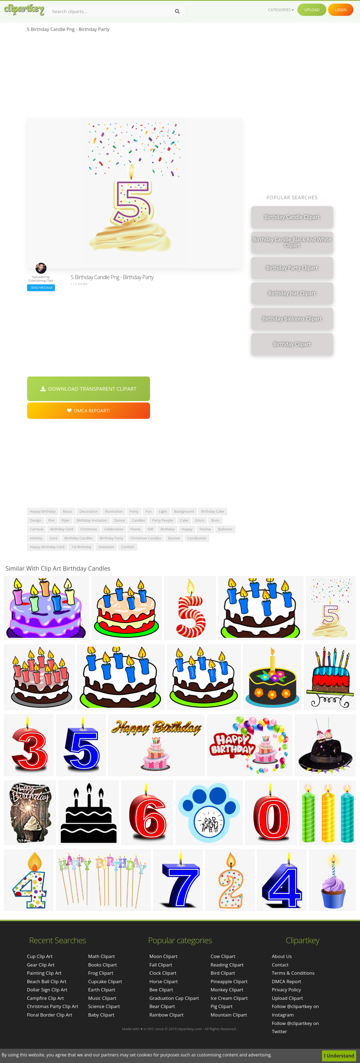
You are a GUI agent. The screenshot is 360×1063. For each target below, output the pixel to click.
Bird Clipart (222, 973)
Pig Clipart (221, 1006)
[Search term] (116, 11)
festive (205, 529)
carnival (36, 529)
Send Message (41, 287)
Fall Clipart (160, 965)
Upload (312, 9)
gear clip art (41, 965)
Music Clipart (102, 998)
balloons (225, 529)
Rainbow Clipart (166, 1015)
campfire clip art (45, 998)
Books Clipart (102, 965)
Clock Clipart (162, 973)
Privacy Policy (286, 989)
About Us (282, 956)
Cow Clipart (222, 956)
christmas (88, 529)
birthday (167, 529)
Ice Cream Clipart (229, 998)
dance (119, 520)
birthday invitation (92, 520)
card (53, 538)
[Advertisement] (134, 77)
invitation (106, 546)
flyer (65, 520)
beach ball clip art (46, 981)
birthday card (61, 529)
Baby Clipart (101, 1015)
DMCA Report (286, 981)
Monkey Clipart (226, 989)
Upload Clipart (287, 998)
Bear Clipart (162, 1006)
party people (162, 520)
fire (51, 520)
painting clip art (44, 973)
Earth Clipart (101, 989)
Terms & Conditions (293, 973)
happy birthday (43, 511)
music (67, 511)
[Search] (177, 11)
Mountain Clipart (228, 1015)
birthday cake (212, 511)
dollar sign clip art (47, 989)
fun (149, 511)
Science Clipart (104, 1006)
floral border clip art (49, 1015)
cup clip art (40, 956)
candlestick (197, 538)
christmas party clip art (52, 1006)
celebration (113, 529)
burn (215, 520)
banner (174, 538)
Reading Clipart (226, 965)
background (184, 511)
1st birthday (81, 546)
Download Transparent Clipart (88, 388)
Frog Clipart (100, 973)
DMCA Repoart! (88, 410)
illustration (114, 511)
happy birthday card (47, 546)
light (163, 511)
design (35, 520)
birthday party (111, 538)
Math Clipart (101, 956)
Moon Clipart (163, 956)
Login (341, 9)
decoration (89, 511)
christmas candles (145, 538)
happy (187, 529)
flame (135, 529)
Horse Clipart (163, 981)
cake (184, 520)
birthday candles (79, 538)
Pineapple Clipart (228, 981)
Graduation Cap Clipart (174, 998)
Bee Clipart (161, 989)
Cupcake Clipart (105, 981)
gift (151, 529)
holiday (36, 538)
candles (138, 520)
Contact (280, 965)
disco (199, 520)
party (134, 511)
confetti (127, 546)
